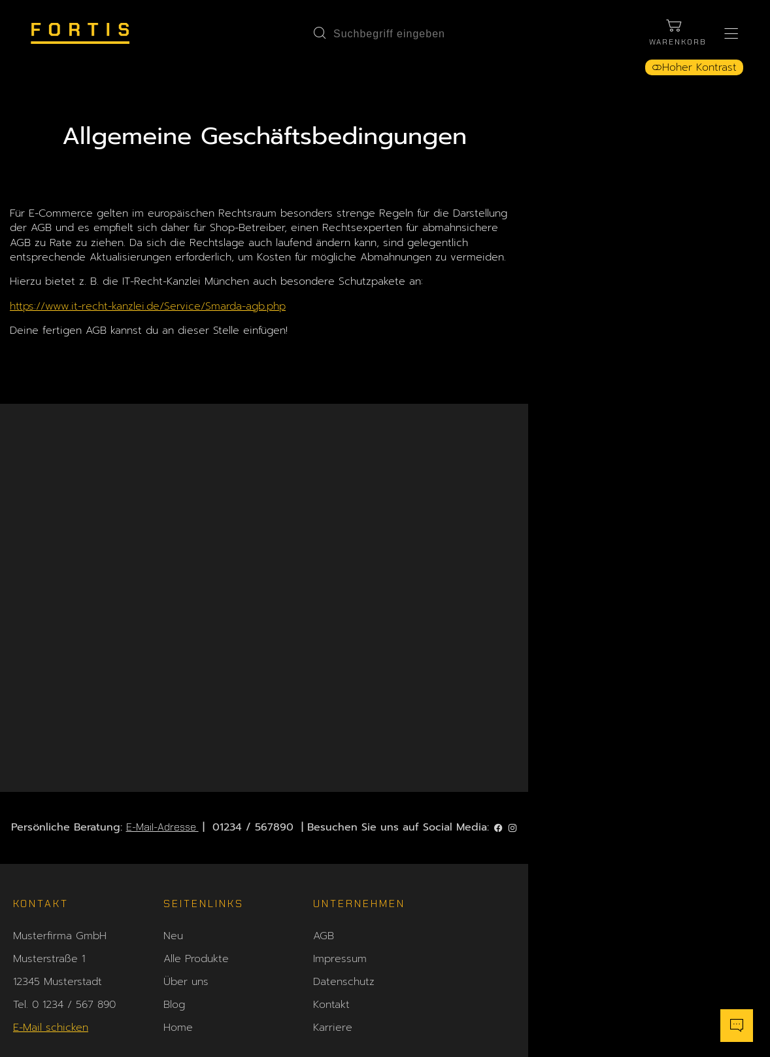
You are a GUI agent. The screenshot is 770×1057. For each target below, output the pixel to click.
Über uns (186, 836)
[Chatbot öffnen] (727, 1021)
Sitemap (484, 881)
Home (178, 881)
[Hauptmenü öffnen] (726, 35)
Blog (174, 859)
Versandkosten (499, 812)
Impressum (340, 812)
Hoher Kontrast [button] (688, 73)
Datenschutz (344, 836)
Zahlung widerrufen (678, 948)
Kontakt (332, 859)
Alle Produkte (196, 812)
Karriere (333, 881)
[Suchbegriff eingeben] (392, 35)
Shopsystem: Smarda (384, 1043)
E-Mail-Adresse (283, 677)
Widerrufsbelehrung (512, 836)
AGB (324, 789)
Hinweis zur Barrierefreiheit (532, 859)
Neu (173, 789)
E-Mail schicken (50, 881)
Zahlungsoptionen (507, 789)
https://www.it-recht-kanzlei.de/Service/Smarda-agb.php (219, 333)
